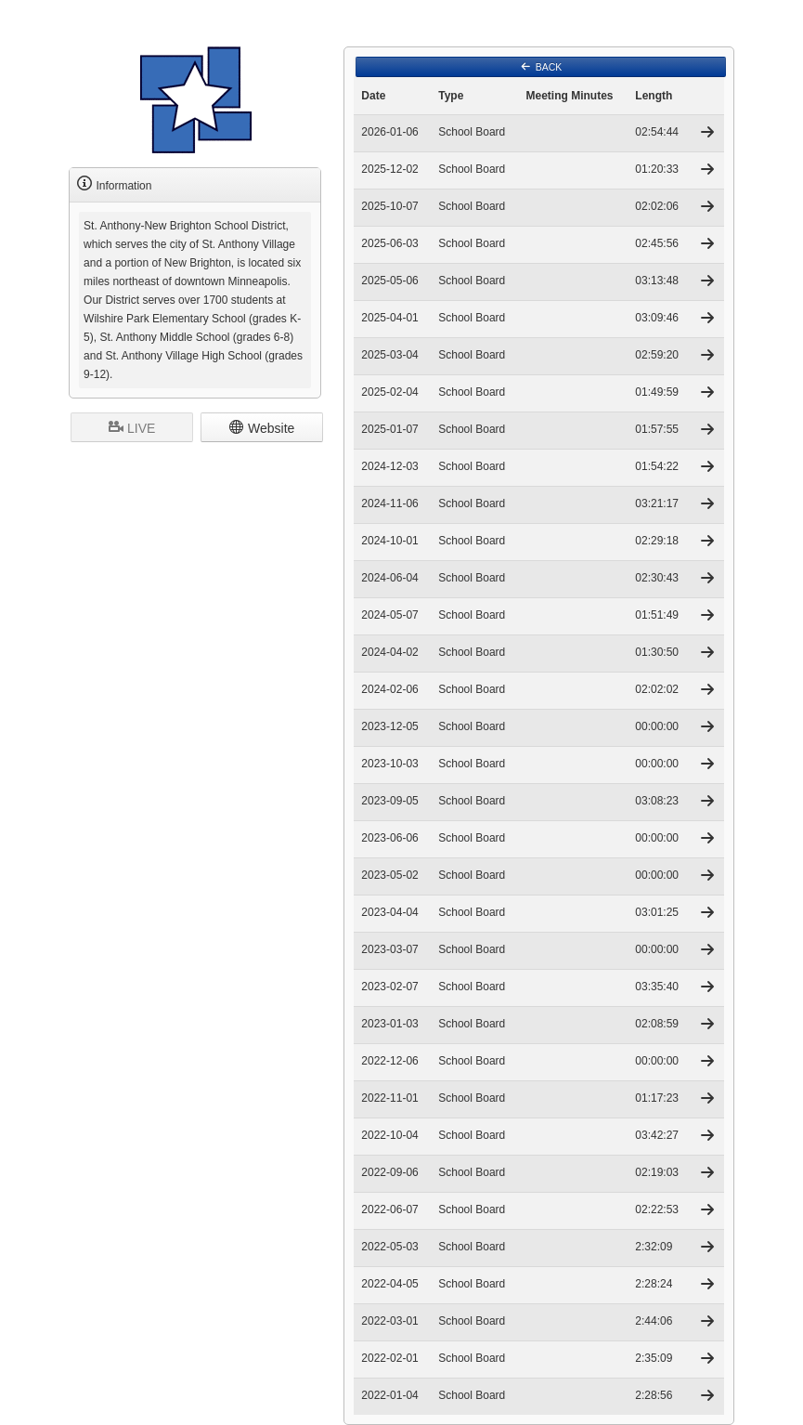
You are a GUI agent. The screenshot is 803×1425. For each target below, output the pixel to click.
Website (261, 427)
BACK (541, 66)
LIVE (132, 427)
